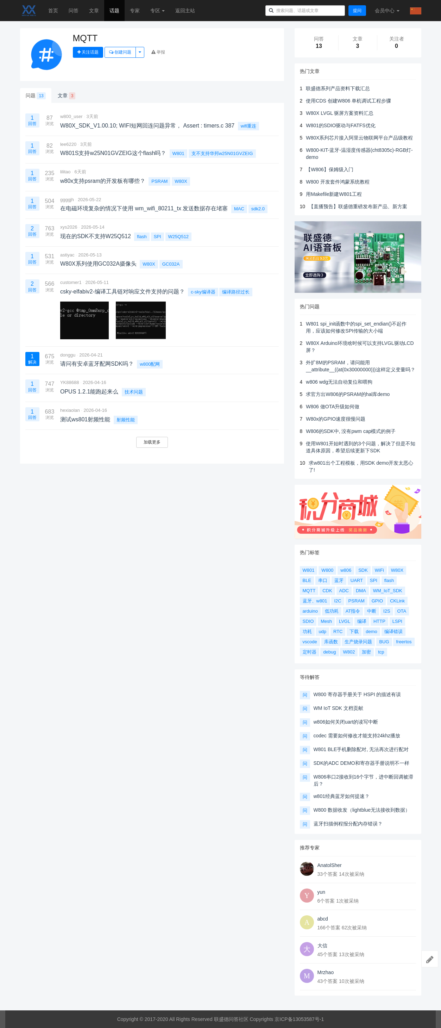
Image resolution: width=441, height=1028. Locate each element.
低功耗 (332, 611)
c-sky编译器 (203, 292)
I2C (337, 600)
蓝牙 (339, 580)
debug (329, 652)
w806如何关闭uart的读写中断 (346, 722)
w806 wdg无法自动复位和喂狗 (339, 382)
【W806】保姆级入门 (329, 169)
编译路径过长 (236, 292)
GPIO (377, 600)
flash (141, 236)
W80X (181, 181)
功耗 (307, 631)
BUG (384, 641)
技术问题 (134, 392)
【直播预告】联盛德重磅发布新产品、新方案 (358, 206)
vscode (310, 641)
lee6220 (68, 144)
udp (322, 631)
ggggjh (67, 199)
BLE (307, 580)
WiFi (379, 570)
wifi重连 (249, 126)
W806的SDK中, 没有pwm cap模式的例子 (351, 431)
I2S (386, 611)
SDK (363, 570)
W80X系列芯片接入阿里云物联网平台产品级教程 (359, 138)
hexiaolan (70, 410)
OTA (402, 611)
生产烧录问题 (358, 641)
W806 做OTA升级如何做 (332, 406)
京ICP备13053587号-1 (299, 1019)
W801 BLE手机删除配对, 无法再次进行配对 (361, 749)
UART (357, 580)
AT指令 (353, 611)
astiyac (67, 255)
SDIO (308, 621)
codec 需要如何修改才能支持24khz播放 (357, 735)
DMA (361, 590)
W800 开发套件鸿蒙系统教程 (337, 182)
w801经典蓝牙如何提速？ (342, 796)
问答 (73, 10)
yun (321, 892)
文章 (94, 10)
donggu (67, 355)
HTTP (379, 621)
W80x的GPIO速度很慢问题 (335, 419)
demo (371, 631)
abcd (322, 919)
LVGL (344, 621)
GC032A (171, 264)
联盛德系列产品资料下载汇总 (338, 88)
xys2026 (68, 227)
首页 (53, 10)
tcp (381, 652)
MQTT (309, 590)
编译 (361, 621)
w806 (345, 570)
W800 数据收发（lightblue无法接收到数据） (362, 810)
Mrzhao (325, 972)
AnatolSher (329, 865)
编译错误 (393, 631)
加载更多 (152, 442)
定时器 (309, 652)
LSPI (397, 621)
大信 (322, 945)
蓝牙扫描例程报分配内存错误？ (348, 823)
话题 (114, 10)
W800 (327, 570)
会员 (387, 10)
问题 (36, 95)
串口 (322, 580)
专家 (135, 10)
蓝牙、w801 (315, 600)
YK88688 (69, 382)
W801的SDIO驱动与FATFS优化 (340, 125)
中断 (371, 611)
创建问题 (120, 52)
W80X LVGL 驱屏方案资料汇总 (339, 113)
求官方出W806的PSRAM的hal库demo (348, 394)
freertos (403, 641)
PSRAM (159, 181)
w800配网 (150, 364)
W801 (178, 153)
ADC (344, 590)
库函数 (331, 641)
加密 (366, 652)
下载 (354, 631)
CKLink (397, 600)
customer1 (71, 282)
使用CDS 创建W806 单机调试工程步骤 (348, 101)
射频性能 (125, 419)
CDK (327, 590)
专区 (157, 10)
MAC (239, 208)
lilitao (65, 171)
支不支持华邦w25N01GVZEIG (222, 153)
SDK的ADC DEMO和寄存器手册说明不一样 (361, 763)
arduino (310, 611)
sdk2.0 (258, 208)
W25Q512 (178, 236)
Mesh (326, 621)
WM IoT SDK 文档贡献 (338, 708)
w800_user (71, 116)
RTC (337, 631)
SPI (157, 236)
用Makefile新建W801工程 (334, 194)
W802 (349, 652)
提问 (357, 10)
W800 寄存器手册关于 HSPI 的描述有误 (357, 694)
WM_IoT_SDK (387, 590)
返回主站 (185, 10)
